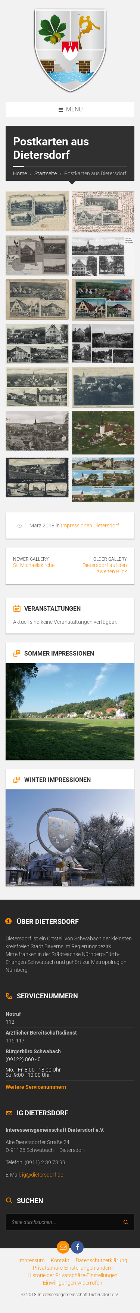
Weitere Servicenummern (36, 1087)
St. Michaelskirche (34, 565)
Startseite (45, 173)
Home (20, 173)
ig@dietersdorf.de (42, 1175)
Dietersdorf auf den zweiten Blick (105, 568)
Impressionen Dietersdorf (90, 525)
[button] (73, 1268)
